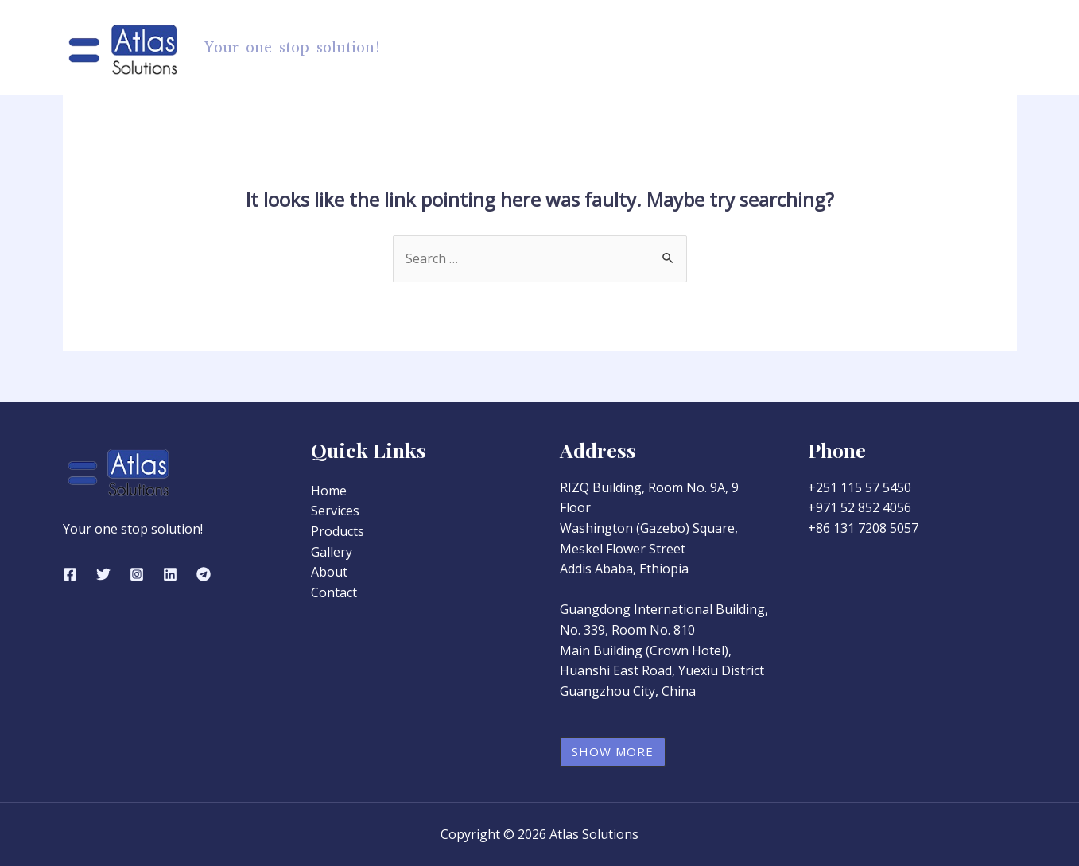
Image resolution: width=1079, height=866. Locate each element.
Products (670, 48)
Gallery (838, 47)
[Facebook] (70, 574)
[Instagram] (137, 574)
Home (588, 47)
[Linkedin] (170, 574)
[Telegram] (203, 574)
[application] (701, 48)
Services (761, 47)
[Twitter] (103, 574)
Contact (978, 47)
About (907, 47)
